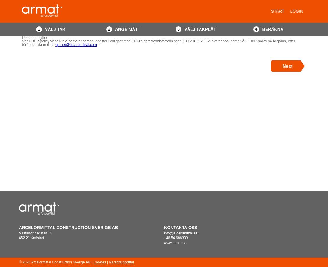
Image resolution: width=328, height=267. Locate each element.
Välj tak (55, 29)
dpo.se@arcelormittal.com (76, 45)
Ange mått (128, 29)
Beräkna (273, 29)
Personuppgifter (121, 262)
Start (277, 11)
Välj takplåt (200, 29)
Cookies (99, 262)
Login (296, 11)
